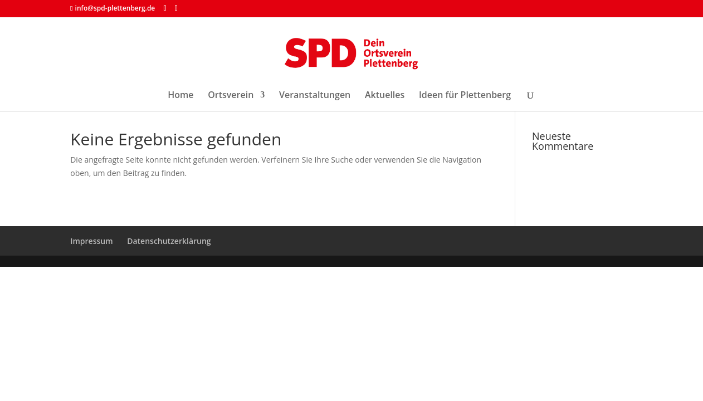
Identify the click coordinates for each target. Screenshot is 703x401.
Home (180, 96)
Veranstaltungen (314, 96)
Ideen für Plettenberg (465, 96)
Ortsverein (230, 96)
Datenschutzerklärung (169, 241)
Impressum (91, 241)
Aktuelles (384, 96)
